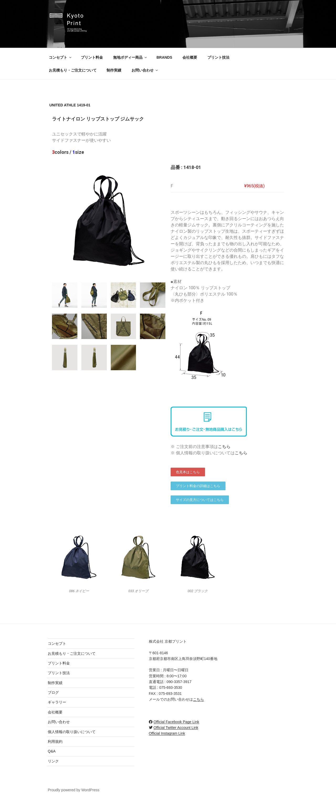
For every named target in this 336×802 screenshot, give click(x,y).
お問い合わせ (145, 70)
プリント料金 (92, 57)
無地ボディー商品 (130, 57)
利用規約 (55, 741)
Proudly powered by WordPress (73, 790)
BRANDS (164, 57)
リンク (53, 761)
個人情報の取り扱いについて (72, 732)
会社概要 (189, 57)
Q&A (52, 751)
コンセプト (60, 57)
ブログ (53, 692)
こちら (224, 446)
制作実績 (114, 70)
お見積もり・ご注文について (73, 70)
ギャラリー (57, 702)
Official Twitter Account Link (176, 727)
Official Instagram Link (167, 733)
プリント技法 (218, 57)
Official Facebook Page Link (176, 722)
